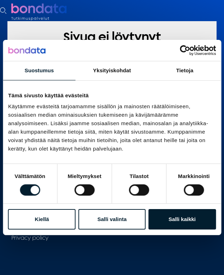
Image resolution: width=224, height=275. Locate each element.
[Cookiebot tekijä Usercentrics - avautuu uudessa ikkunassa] (185, 50)
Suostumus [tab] (39, 70)
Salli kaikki (182, 219)
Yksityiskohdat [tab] (112, 70)
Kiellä (42, 219)
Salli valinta (112, 219)
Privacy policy (29, 237)
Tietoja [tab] (185, 70)
